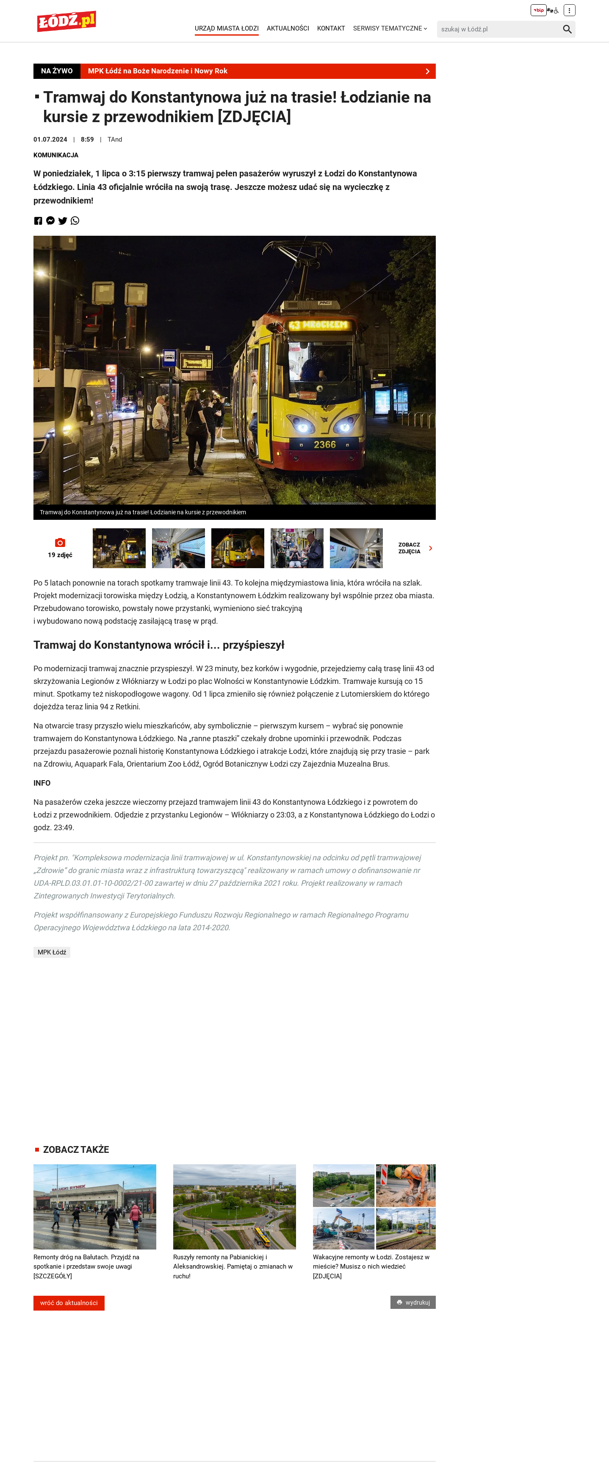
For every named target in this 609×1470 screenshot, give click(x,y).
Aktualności (288, 28)
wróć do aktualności (69, 1303)
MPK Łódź (52, 952)
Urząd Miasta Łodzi (227, 28)
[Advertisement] (234, 1051)
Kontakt (331, 28)
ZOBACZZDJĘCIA (417, 548)
